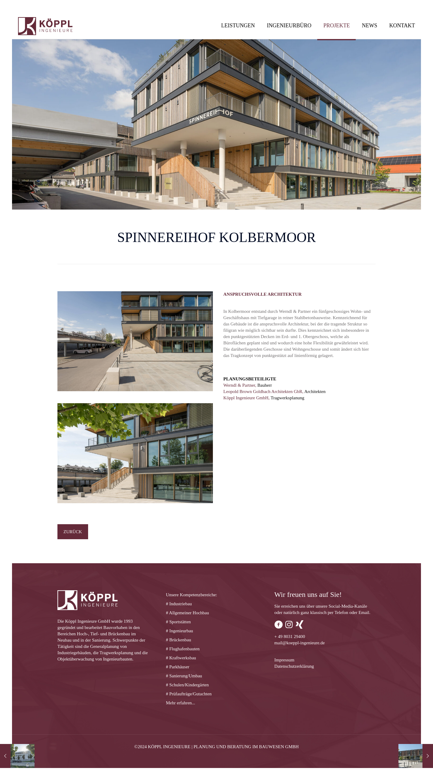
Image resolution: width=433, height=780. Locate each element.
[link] (135, 341)
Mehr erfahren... (180, 702)
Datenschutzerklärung (294, 666)
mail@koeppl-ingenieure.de (299, 642)
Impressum (284, 660)
